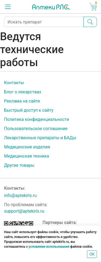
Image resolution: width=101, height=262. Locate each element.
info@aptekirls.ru (20, 195)
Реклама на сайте (22, 101)
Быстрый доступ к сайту (28, 110)
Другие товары (19, 165)
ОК (92, 254)
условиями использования (49, 247)
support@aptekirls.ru (24, 211)
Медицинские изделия (27, 146)
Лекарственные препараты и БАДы (40, 137)
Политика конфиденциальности (36, 119)
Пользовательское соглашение (36, 128)
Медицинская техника (26, 156)
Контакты (14, 82)
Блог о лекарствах (22, 91)
